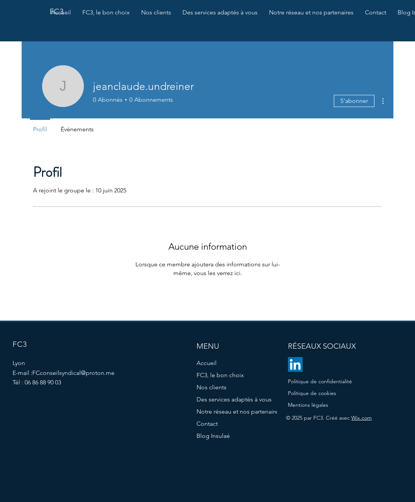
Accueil (206, 363)
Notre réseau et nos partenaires (231, 411)
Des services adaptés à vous (231, 399)
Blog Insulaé (213, 435)
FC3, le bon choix (220, 375)
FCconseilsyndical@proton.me (73, 372)
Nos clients (211, 387)
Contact (207, 423)
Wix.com (361, 417)
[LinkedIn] (295, 364)
